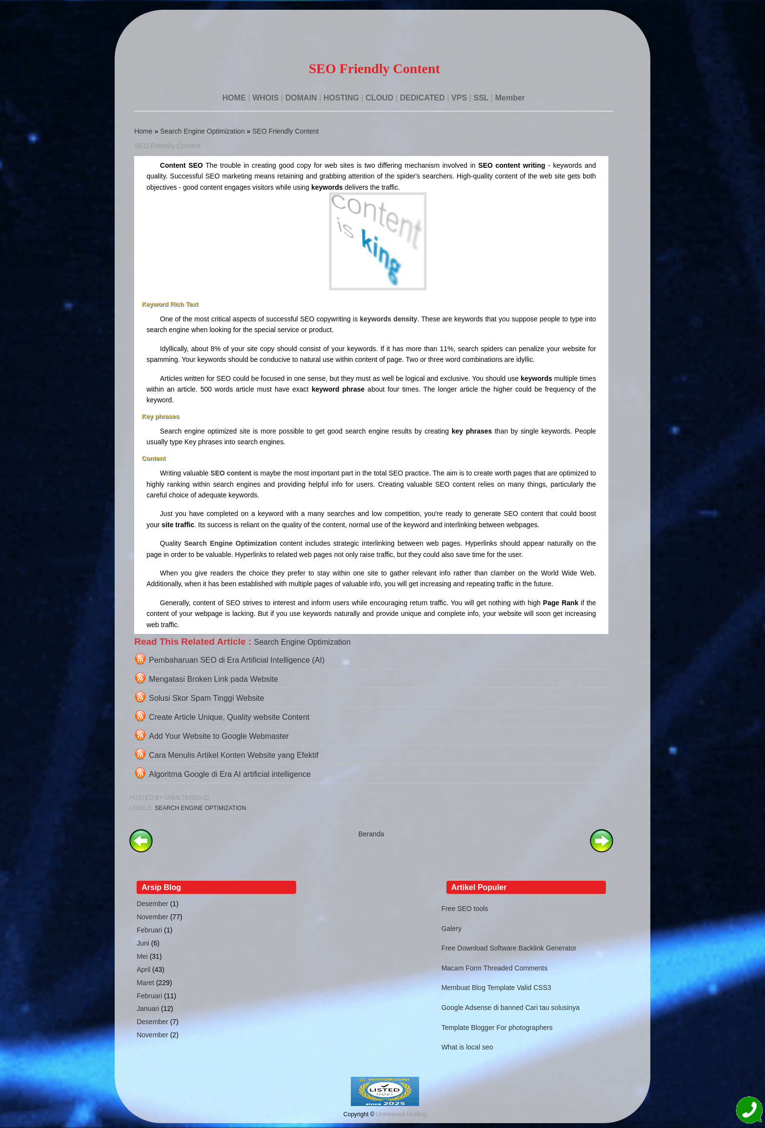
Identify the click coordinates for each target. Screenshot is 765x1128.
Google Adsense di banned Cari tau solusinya (511, 1007)
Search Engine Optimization (202, 131)
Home (143, 131)
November (152, 917)
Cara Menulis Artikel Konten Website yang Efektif (233, 755)
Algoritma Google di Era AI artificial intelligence (230, 774)
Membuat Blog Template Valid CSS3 (496, 987)
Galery (452, 928)
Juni (143, 943)
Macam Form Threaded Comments (495, 968)
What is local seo (467, 1047)
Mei (142, 956)
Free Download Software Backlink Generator (509, 948)
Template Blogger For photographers (497, 1027)
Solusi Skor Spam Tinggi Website (206, 698)
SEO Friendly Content (285, 131)
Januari (148, 1008)
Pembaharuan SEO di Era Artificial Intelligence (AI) (236, 660)
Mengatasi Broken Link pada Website (213, 679)
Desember (152, 904)
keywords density (388, 319)
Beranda (371, 834)
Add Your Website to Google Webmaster (219, 736)
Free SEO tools (465, 908)
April (143, 969)
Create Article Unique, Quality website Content (229, 717)
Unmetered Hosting (401, 1114)
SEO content (230, 473)
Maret (145, 983)
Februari (149, 930)
